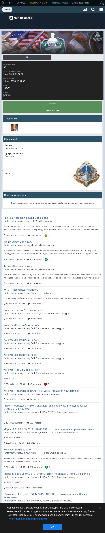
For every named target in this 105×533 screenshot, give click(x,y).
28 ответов (34, 333)
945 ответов (35, 319)
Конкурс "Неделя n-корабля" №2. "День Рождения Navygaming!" (41, 390)
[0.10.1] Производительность (21, 289)
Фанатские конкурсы (53, 328)
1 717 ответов (34, 488)
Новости (48, 221)
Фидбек (49, 293)
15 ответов (34, 235)
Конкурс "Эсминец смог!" (18, 449)
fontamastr (10, 156)
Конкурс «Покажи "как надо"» (21, 325)
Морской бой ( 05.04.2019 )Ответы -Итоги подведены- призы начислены (47, 473)
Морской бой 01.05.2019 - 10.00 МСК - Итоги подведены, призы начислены (49, 429)
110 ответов (35, 467)
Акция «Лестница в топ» (18, 241)
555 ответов (34, 423)
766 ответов (34, 259)
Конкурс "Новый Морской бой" (22, 369)
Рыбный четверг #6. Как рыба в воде (26, 217)
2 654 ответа (34, 443)
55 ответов (34, 304)
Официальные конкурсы (57, 313)
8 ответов (33, 399)
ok (52, 526)
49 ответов (34, 384)
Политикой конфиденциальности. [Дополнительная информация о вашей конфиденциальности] (28, 518)
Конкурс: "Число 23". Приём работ (24, 310)
